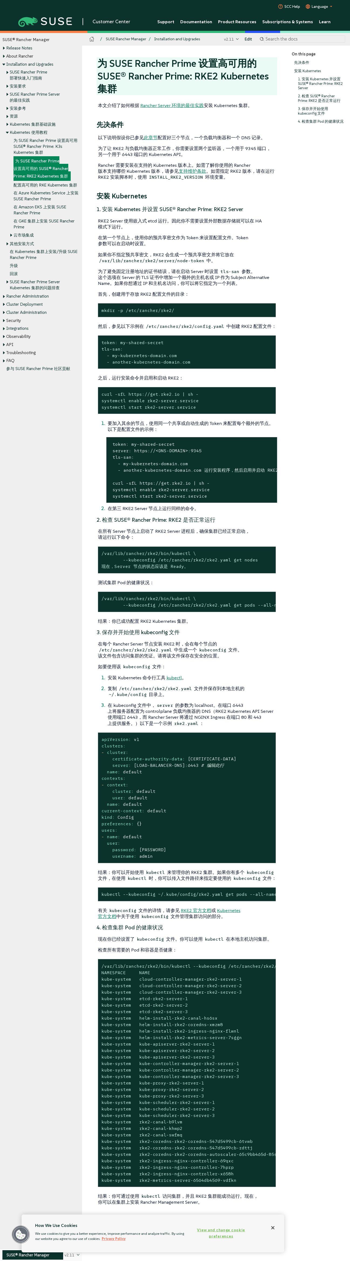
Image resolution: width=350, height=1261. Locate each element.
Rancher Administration (27, 296)
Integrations (17, 328)
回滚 (14, 273)
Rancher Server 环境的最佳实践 (172, 105)
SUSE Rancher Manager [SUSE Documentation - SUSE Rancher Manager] (126, 39)
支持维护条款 (192, 171)
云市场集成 (23, 235)
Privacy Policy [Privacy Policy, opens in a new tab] (114, 1238)
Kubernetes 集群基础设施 (33, 124)
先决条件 (301, 62)
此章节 (151, 138)
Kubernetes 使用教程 (28, 132)
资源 (14, 116)
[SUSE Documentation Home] (92, 39)
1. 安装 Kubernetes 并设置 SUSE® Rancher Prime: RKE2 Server (320, 83)
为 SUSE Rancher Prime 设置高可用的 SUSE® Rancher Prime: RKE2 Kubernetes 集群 (40, 169)
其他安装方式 (22, 243)
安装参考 (18, 108)
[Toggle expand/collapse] (4, 48)
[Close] (273, 1228)
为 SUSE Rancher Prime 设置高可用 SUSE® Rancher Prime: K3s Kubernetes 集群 (45, 146)
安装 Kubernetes (307, 71)
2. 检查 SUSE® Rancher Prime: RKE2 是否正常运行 (319, 98)
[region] (153, 1233)
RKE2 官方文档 (196, 910)
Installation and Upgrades (29, 64)
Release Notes (19, 48)
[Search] (304, 39)
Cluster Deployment (24, 304)
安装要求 (18, 86)
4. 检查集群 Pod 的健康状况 (321, 121)
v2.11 (229, 39)
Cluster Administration (26, 312)
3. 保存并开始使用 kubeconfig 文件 (313, 111)
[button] (20, 1234)
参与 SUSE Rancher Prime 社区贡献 (38, 368)
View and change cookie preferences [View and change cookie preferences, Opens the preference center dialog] (221, 1233)
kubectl (174, 678)
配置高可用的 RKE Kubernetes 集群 (45, 185)
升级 (14, 265)
